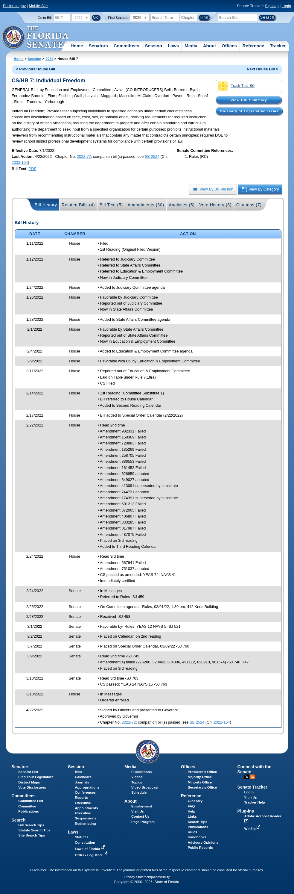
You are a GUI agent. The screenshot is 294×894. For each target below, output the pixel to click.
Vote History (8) (215, 204)
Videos (137, 777)
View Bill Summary (249, 100)
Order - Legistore (92, 855)
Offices (229, 45)
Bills (78, 772)
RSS (252, 777)
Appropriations (87, 787)
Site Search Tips (31, 835)
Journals (82, 782)
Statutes (81, 837)
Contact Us (140, 816)
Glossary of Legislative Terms (249, 111)
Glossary (195, 801)
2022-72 (84, 156)
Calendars (83, 777)
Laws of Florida (90, 849)
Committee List (30, 801)
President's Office (202, 772)
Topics (136, 782)
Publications (141, 772)
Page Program (143, 822)
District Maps (29, 782)
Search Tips (197, 822)
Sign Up (272, 6)
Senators (98, 45)
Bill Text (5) (111, 204)
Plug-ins (245, 811)
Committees (126, 45)
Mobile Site (38, 6)
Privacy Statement (137, 877)
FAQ (191, 806)
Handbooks (197, 837)
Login (286, 6)
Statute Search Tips (34, 830)
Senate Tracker (252, 787)
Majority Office (200, 777)
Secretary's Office (202, 787)
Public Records (200, 847)
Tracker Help (254, 802)
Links (192, 816)
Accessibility (161, 877)
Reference (253, 45)
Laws (173, 45)
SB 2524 (152, 156)
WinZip (252, 829)
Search (18, 820)
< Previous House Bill (35, 69)
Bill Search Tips (31, 825)
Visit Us (137, 811)
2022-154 (20, 162)
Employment (141, 806)
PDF (32, 169)
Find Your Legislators (35, 777)
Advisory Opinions (203, 842)
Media (191, 45)
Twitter (246, 777)
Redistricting (85, 823)
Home (77, 45)
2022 (49, 58)
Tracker (278, 45)
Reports (81, 797)
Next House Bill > (262, 69)
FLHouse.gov (14, 6)
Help (191, 811)
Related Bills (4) (78, 204)
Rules (192, 832)
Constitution (85, 842)
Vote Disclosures (32, 787)
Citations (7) (249, 204)
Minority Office (200, 782)
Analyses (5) (182, 204)
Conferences (85, 792)
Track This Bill (236, 86)
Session (153, 45)
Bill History (46, 204)
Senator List (28, 772)
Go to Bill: (45, 17)
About (209, 45)
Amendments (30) (145, 204)
